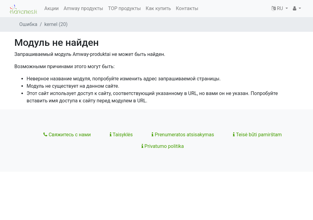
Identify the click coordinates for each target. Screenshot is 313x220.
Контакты (187, 8)
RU (277, 8)
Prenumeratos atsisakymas (183, 135)
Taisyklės (121, 135)
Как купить (158, 8)
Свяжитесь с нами (67, 135)
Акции (51, 8)
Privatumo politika (163, 146)
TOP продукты (124, 8)
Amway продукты (83, 8)
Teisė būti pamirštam (257, 135)
